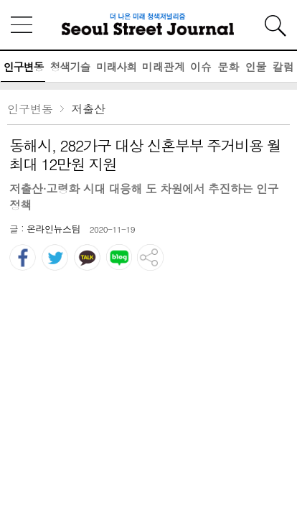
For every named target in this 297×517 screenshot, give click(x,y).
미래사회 (116, 66)
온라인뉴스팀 (53, 229)
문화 (228, 66)
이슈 (201, 66)
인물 (256, 66)
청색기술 (70, 66)
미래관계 (163, 66)
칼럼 (283, 66)
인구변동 (23, 66)
